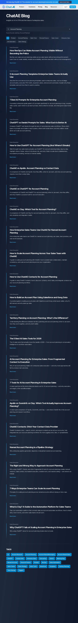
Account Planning (23, 38)
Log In (65, 7)
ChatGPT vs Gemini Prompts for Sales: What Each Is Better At (38, 122)
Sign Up (73, 7)
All (7, 38)
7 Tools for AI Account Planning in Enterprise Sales (33, 382)
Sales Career (55, 38)
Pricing (40, 7)
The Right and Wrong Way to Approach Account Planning (36, 465)
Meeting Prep (61, 558)
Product (13, 38)
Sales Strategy (22, 41)
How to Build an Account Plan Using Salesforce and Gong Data (38, 297)
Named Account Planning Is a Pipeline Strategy (31, 447)
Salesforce (43, 566)
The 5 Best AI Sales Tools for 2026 (25, 338)
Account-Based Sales (64, 554)
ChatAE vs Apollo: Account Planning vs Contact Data (34, 168)
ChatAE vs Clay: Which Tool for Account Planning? (33, 209)
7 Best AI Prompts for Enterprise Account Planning (33, 100)
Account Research (17, 554)
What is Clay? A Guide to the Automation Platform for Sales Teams (40, 507)
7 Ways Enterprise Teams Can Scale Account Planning (35, 488)
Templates (53, 566)
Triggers (21, 570)
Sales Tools (33, 38)
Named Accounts (12, 562)
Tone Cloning (11, 570)
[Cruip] (8, 7)
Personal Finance (44, 38)
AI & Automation (11, 41)
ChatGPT (10, 558)
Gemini (52, 558)
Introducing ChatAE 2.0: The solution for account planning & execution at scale (39, 2)
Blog (46, 7)
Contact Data (20, 558)
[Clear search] (69, 29)
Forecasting (43, 558)
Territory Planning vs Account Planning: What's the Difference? (39, 318)
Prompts (36, 562)
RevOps (44, 562)
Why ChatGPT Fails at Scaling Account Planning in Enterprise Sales (41, 527)
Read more (13, 63)
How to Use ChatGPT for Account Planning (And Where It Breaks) (40, 145)
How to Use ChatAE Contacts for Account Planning (33, 277)
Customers (32, 7)
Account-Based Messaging (47, 554)
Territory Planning (64, 566)
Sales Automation (55, 562)
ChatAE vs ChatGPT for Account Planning (29, 189)
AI (8, 554)
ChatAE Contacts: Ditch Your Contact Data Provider (34, 426)
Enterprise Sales (66, 38)
